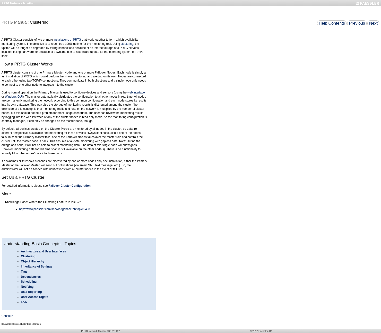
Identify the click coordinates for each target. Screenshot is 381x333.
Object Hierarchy (32, 261)
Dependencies (31, 276)
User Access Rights (34, 297)
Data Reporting (31, 292)
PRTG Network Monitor (93, 331)
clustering (127, 44)
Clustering (28, 256)
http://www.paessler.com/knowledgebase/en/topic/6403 (54, 209)
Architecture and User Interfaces (43, 251)
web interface (136, 92)
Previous (357, 23)
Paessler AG (265, 331)
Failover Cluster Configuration (70, 185)
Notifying (27, 286)
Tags (24, 271)
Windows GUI (14, 96)
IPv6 (24, 302)
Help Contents (332, 23)
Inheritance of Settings (36, 266)
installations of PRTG (67, 39)
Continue (7, 316)
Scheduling (29, 281)
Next (373, 23)
